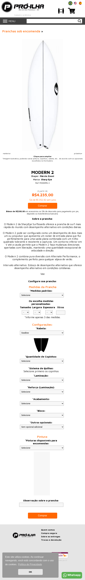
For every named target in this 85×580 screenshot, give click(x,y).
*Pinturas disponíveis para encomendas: (41, 442)
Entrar (28, 15)
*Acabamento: (41, 399)
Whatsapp (72, 574)
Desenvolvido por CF (59, 560)
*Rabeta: (41, 328)
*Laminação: (41, 375)
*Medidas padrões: (41, 290)
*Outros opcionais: (41, 422)
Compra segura (49, 533)
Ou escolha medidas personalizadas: (41, 302)
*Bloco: (41, 410)
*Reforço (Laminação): (41, 387)
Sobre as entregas (50, 536)
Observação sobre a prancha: (41, 500)
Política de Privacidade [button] (30, 564)
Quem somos (48, 529)
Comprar (42, 205)
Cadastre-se (19, 15)
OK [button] (30, 572)
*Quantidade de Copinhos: (41, 356)
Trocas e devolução (51, 540)
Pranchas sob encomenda (21, 31)
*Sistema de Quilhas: (41, 368)
